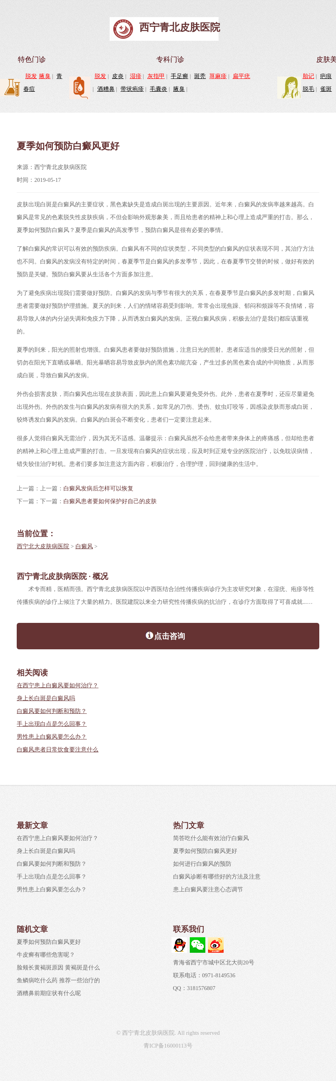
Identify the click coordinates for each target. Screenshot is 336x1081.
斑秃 (200, 76)
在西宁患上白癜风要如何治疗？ (57, 685)
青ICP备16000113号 (168, 1046)
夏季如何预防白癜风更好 (205, 851)
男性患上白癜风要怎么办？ (52, 737)
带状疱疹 (132, 89)
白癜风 (84, 546)
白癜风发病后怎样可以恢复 (98, 488)
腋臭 (45, 76)
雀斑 (326, 89)
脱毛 (308, 89)
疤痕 (326, 76)
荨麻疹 (218, 76)
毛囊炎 (158, 89)
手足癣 (179, 76)
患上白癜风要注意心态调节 (208, 889)
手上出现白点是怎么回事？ (52, 724)
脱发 (31, 76)
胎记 (308, 76)
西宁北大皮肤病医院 (43, 546)
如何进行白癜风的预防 (202, 864)
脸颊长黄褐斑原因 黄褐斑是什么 (58, 967)
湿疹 (136, 76)
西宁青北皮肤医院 (179, 27)
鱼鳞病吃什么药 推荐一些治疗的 (58, 980)
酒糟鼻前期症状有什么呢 (49, 993)
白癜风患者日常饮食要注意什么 (57, 749)
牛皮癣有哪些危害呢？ (46, 955)
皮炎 (118, 76)
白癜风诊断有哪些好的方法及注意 (217, 877)
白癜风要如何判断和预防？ (52, 711)
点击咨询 (165, 635)
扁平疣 (241, 76)
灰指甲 (156, 76)
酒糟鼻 (106, 89)
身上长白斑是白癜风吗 (46, 698)
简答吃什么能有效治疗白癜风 (211, 838)
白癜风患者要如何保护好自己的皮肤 (110, 501)
